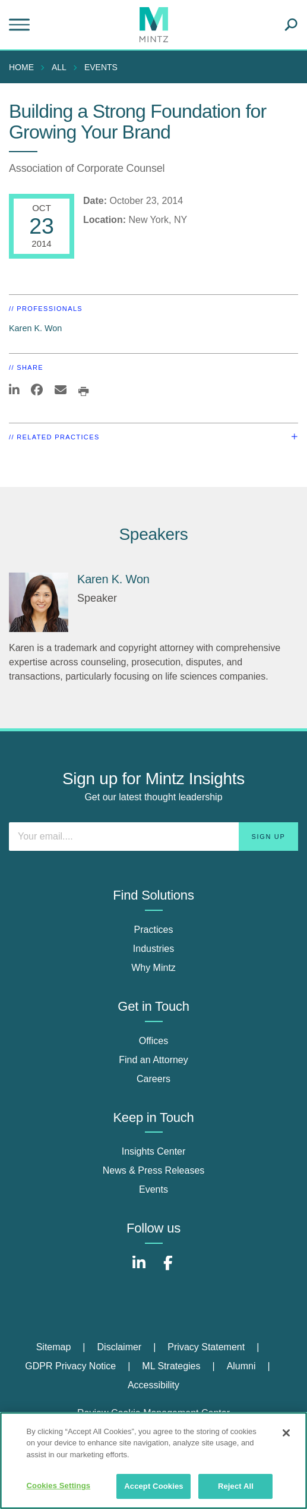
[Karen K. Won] (38, 602)
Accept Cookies (153, 1486)
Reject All (236, 1486)
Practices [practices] (153, 930)
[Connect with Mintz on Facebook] (168, 1269)
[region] (153, 1460)
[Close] (286, 1433)
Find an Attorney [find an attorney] (153, 1060)
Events (101, 67)
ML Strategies (171, 1366)
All (59, 67)
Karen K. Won (35, 328)
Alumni (241, 1366)
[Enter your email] (153, 836)
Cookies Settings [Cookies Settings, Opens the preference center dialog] (59, 1485)
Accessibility (153, 1385)
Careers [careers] (153, 1079)
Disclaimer (119, 1347)
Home (21, 67)
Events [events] (153, 1189)
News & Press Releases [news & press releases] (154, 1170)
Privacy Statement (206, 1347)
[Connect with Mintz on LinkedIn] (139, 1269)
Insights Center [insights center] (154, 1151)
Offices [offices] (154, 1041)
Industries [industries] (153, 949)
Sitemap (53, 1347)
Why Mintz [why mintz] (153, 968)
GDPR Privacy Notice (70, 1366)
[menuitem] (24, 67)
